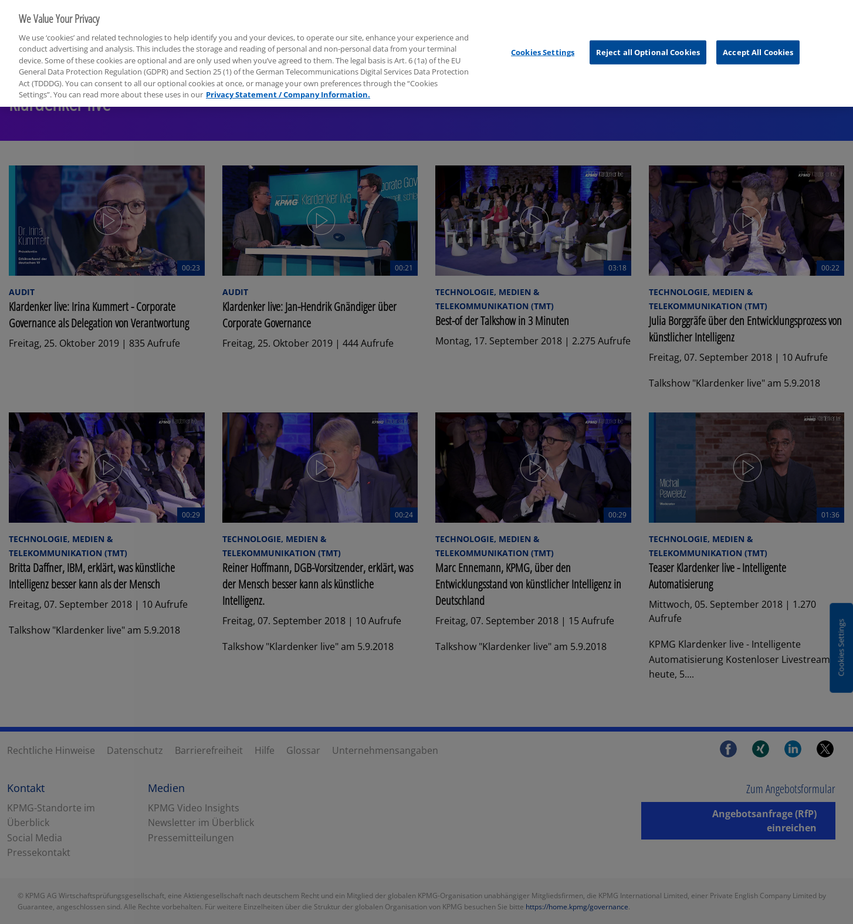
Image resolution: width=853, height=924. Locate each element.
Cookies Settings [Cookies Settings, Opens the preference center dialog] (542, 42)
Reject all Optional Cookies (648, 42)
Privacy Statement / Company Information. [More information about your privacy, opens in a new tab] (288, 85)
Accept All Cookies (758, 42)
